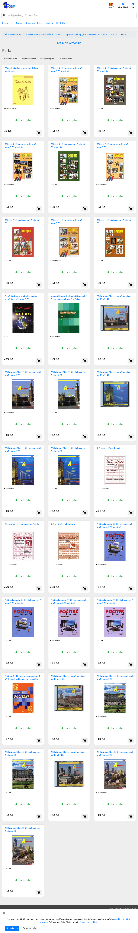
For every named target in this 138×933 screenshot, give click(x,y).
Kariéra (49, 23)
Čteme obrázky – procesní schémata (22, 524)
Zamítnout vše (29, 928)
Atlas (6, 337)
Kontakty (60, 23)
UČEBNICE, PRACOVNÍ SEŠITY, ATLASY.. (43, 34)
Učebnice (99, 109)
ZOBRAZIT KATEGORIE (69, 43)
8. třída (114, 34)
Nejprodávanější (29, 58)
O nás (19, 23)
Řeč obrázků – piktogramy (63, 524)
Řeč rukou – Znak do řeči (108, 448)
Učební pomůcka (102, 489)
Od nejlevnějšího (47, 58)
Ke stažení (7, 23)
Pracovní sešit (55, 109)
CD (97, 337)
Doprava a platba (33, 23)
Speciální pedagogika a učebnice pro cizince (86, 34)
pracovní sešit (55, 261)
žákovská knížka (10, 109)
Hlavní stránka (13, 34)
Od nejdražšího (65, 58)
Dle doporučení (10, 58)
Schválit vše (12, 928)
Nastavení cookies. (89, 922)
